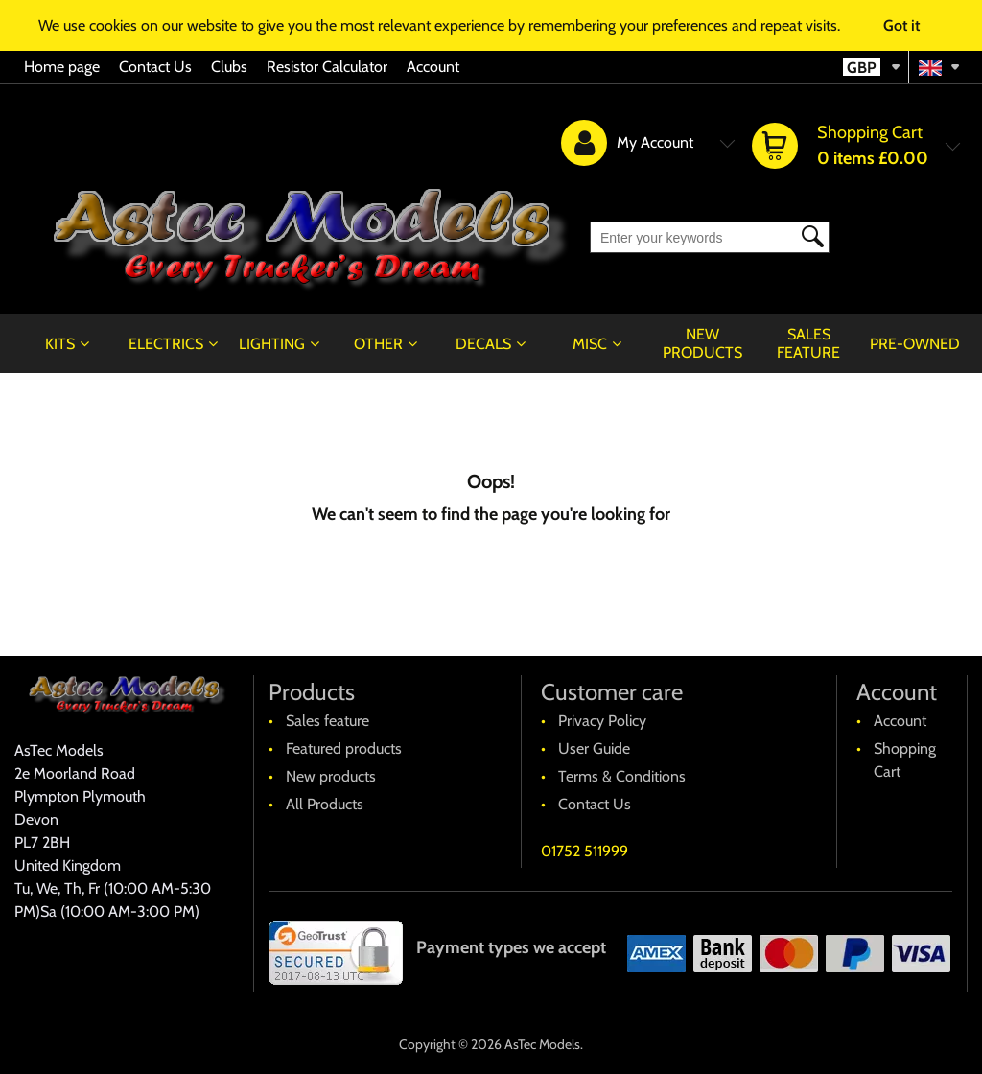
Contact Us (155, 67)
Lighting (272, 344)
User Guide (594, 748)
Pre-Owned (915, 344)
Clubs (229, 67)
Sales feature (808, 343)
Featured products (344, 748)
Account (433, 67)
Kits (60, 344)
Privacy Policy (602, 721)
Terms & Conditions (622, 776)
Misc (590, 344)
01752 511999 (584, 851)
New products (702, 343)
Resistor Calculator (327, 67)
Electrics (166, 344)
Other (378, 344)
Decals (483, 344)
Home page (62, 67)
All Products (324, 804)
